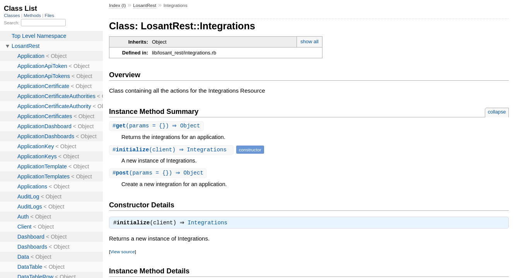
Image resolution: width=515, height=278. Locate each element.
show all (309, 41)
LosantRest (144, 5)
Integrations (209, 224)
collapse (497, 112)
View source (122, 253)
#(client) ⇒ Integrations (172, 150)
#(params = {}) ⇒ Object (157, 126)
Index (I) (117, 5)
